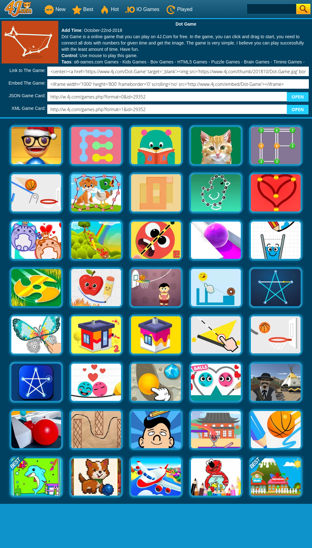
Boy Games (161, 61)
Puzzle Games (225, 61)
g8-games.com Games (96, 61)
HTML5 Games (192, 61)
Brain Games (257, 61)
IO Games (142, 9)
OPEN (298, 97)
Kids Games (134, 61)
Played (179, 9)
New (55, 9)
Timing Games (288, 61)
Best (82, 9)
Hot (109, 9)
